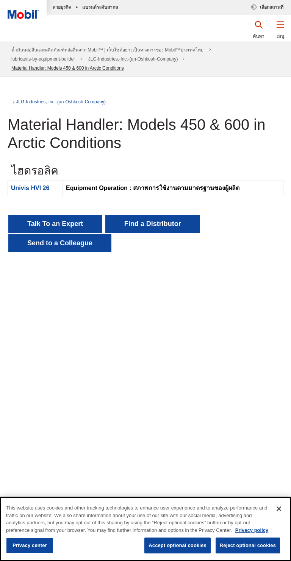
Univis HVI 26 (30, 188)
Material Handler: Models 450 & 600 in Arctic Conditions (67, 68)
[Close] (279, 508)
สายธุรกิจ (62, 7)
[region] (145, 529)
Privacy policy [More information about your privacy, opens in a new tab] (251, 530)
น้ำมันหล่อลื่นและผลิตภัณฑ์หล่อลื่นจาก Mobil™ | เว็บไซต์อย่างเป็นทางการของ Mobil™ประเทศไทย (107, 50)
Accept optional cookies (178, 545)
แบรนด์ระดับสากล (100, 7)
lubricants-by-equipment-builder (43, 59)
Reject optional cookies (248, 545)
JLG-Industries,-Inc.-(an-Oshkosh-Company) (133, 59)
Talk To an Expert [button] (55, 224)
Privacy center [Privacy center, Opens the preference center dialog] (30, 545)
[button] (280, 32)
